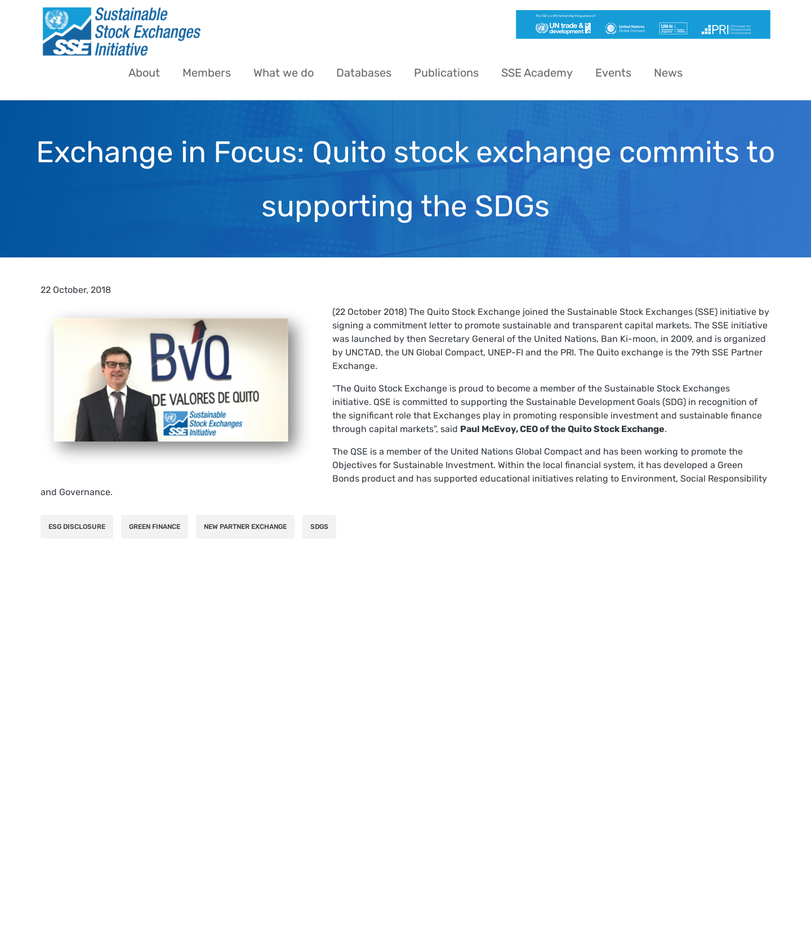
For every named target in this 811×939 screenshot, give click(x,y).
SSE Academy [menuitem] (537, 72)
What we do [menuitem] (283, 72)
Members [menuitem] (206, 72)
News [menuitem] (668, 72)
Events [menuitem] (613, 72)
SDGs (319, 527)
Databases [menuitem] (363, 72)
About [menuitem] (144, 72)
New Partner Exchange (245, 527)
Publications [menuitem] (446, 72)
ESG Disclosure (76, 527)
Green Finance (154, 527)
